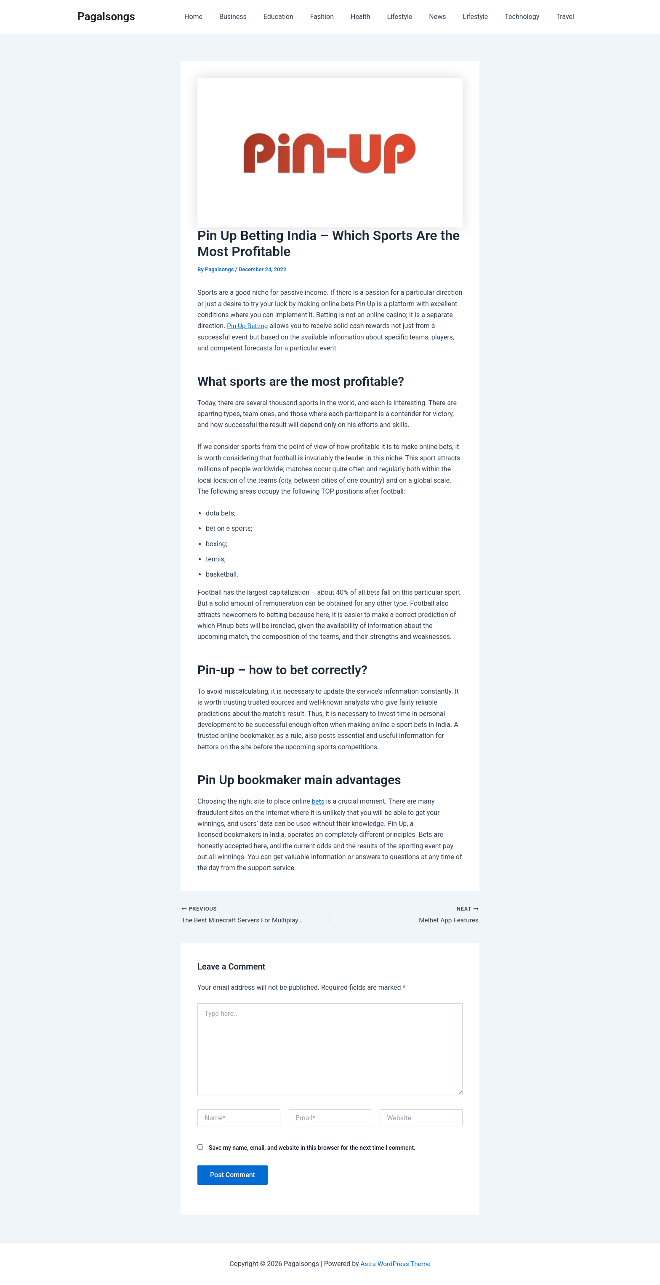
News (449, 17)
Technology (527, 17)
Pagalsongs (106, 16)
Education (304, 17)
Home (225, 17)
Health (379, 17)
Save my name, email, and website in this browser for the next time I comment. (312, 1148)
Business (261, 17)
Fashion (344, 17)
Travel (567, 17)
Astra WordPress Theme (395, 1264)
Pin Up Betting (248, 326)
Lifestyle (415, 17)
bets (318, 801)
